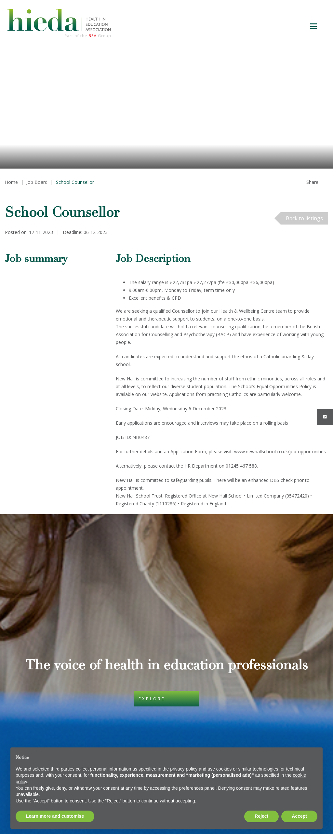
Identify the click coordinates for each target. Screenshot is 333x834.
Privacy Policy (130, 706)
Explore (152, 598)
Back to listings (304, 218)
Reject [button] (261, 816)
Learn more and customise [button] (55, 816)
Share (312, 182)
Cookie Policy (130, 675)
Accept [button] (299, 816)
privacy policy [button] (183, 769)
